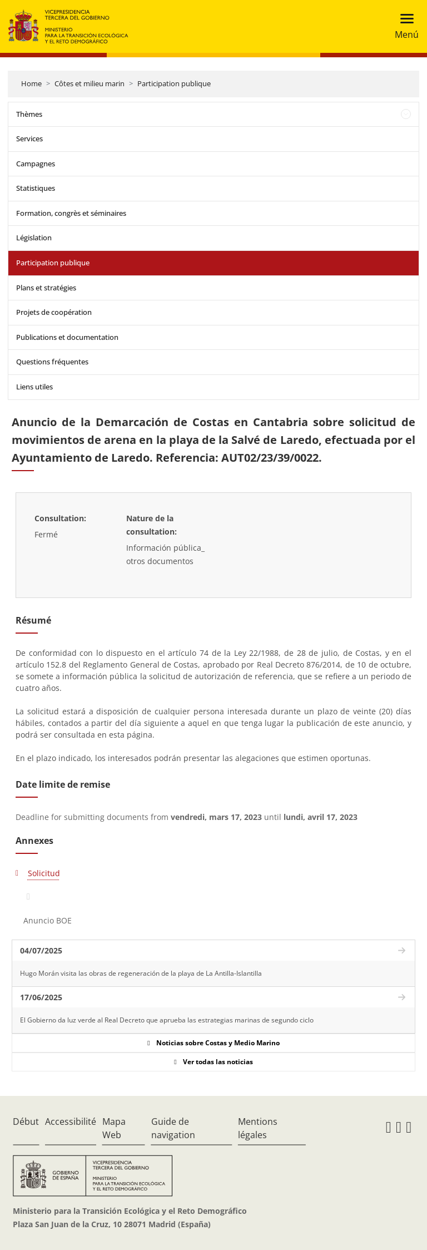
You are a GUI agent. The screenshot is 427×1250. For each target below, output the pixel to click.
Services (29, 139)
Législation (34, 238)
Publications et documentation (67, 337)
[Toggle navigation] (403, 26)
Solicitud (44, 873)
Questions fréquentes (52, 362)
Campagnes (35, 164)
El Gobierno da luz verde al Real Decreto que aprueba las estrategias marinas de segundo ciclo (167, 1020)
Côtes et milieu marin (89, 83)
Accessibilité (70, 1121)
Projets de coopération (54, 312)
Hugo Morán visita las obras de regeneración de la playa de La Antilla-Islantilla (141, 973)
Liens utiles (34, 387)
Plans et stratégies (46, 288)
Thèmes (29, 114)
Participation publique (174, 83)
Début (26, 1121)
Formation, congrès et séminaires (71, 213)
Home (31, 83)
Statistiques (35, 188)
